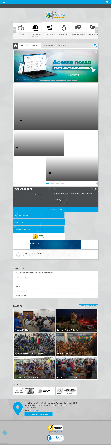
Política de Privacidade (55, 443)
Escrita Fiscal (61, 190)
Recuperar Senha (37, 168)
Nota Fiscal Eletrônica (22, 190)
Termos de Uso (55, 441)
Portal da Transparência (22, 197)
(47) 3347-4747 (34, 371)
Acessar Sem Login (55, 184)
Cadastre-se (29, 168)
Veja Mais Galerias (88, 266)
